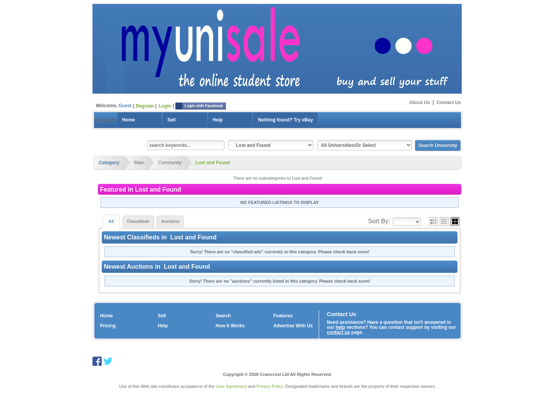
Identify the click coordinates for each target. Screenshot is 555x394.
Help (218, 120)
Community (170, 162)
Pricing (108, 325)
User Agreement (231, 386)
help (340, 327)
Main (139, 162)
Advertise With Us (293, 325)
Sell (171, 120)
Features (283, 315)
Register (145, 106)
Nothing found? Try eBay (285, 120)
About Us (419, 102)
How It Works (230, 325)
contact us (338, 332)
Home (128, 120)
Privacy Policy (269, 386)
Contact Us (449, 102)
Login (165, 106)
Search (223, 315)
